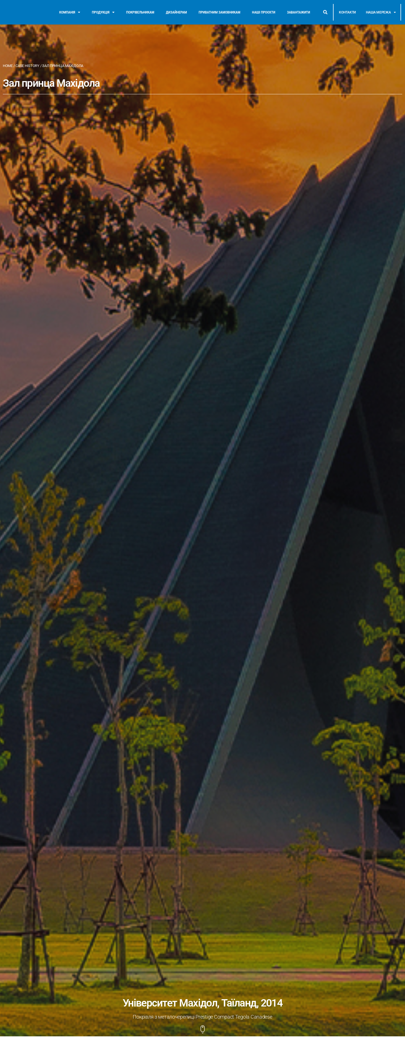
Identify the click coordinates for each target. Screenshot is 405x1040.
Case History (27, 66)
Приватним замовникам (219, 12)
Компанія (69, 12)
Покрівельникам (140, 12)
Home (8, 66)
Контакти (347, 12)
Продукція (103, 12)
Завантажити (298, 12)
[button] (325, 12)
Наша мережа (381, 12)
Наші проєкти (263, 12)
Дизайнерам (176, 12)
